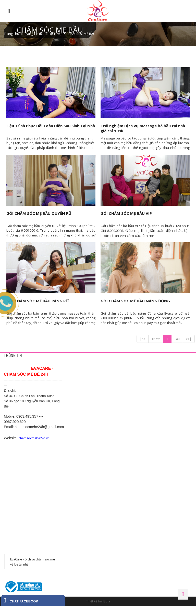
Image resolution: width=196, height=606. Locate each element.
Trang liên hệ (77, 374)
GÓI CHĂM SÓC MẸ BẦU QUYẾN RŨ (38, 213)
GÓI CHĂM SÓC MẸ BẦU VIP (126, 213)
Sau (177, 339)
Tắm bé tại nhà (119, 374)
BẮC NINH (158, 430)
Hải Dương (77, 430)
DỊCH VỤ (55, 33)
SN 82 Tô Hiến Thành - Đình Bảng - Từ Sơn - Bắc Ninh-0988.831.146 (167, 446)
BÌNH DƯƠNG (120, 430)
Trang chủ (11, 33)
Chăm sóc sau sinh (122, 398)
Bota (106, 601)
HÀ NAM (74, 501)
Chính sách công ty (81, 386)
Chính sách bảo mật (82, 380)
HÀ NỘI (156, 364)
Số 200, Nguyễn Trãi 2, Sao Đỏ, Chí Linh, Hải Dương (84, 446)
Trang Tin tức (34, 33)
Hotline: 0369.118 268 (83, 458)
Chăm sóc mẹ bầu (121, 392)
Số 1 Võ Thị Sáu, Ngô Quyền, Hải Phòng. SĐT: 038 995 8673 (166, 481)
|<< (142, 339)
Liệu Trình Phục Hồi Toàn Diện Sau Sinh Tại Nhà (50, 125)
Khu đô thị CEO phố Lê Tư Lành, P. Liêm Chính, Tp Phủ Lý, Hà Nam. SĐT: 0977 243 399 (84, 523)
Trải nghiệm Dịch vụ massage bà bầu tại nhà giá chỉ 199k (143, 128)
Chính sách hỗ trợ (80, 392)
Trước (156, 339)
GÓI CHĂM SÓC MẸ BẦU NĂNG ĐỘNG (135, 300)
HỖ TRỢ (74, 364)
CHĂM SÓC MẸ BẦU (80, 33)
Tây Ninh (117, 501)
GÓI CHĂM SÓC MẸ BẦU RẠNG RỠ (37, 300)
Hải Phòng (160, 465)
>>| (188, 339)
